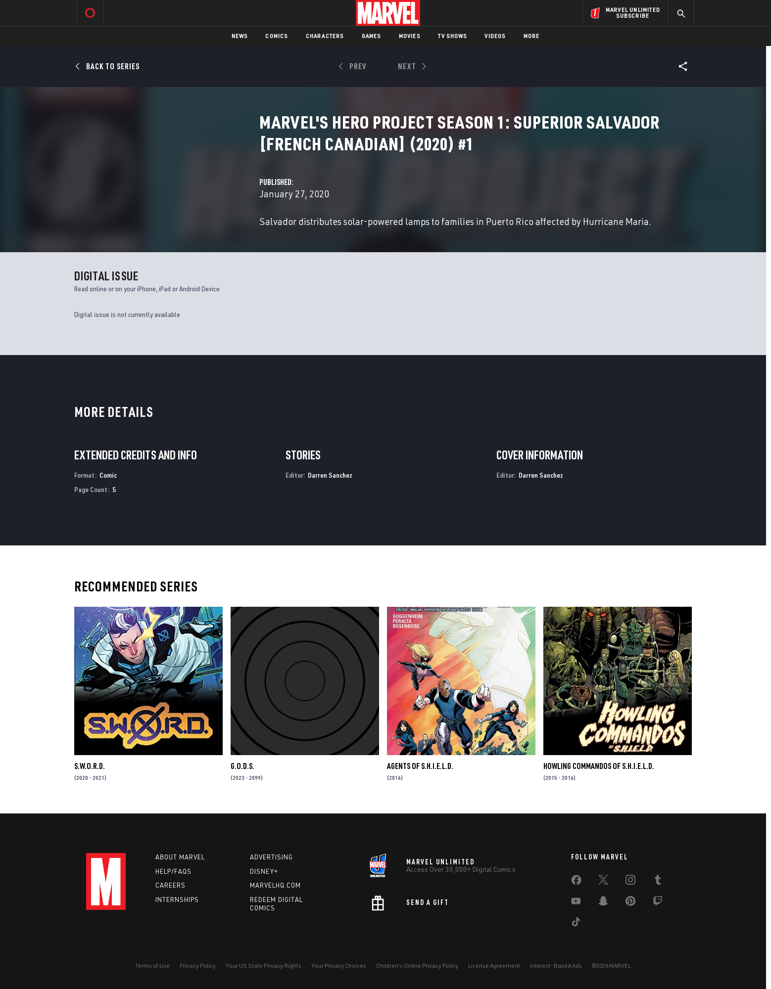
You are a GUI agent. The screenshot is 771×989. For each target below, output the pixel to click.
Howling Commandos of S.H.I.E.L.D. (598, 766)
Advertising (271, 857)
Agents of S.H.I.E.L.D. (420, 766)
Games (371, 36)
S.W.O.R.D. (89, 766)
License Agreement (494, 965)
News (240, 36)
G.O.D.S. (242, 766)
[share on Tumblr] (658, 882)
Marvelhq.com (275, 885)
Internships (177, 899)
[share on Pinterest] (630, 903)
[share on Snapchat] (603, 903)
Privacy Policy (198, 965)
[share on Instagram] (630, 882)
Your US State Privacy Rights (263, 965)
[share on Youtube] (576, 903)
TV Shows (452, 36)
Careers (170, 885)
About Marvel (180, 857)
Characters (325, 36)
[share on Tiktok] (576, 924)
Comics (276, 36)
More (532, 36)
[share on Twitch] (658, 903)
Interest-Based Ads (556, 965)
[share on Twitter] (603, 882)
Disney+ (264, 871)
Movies (409, 36)
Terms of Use (152, 965)
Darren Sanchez (330, 475)
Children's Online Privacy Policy (417, 965)
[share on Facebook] (576, 882)
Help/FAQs (173, 871)
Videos (494, 36)
